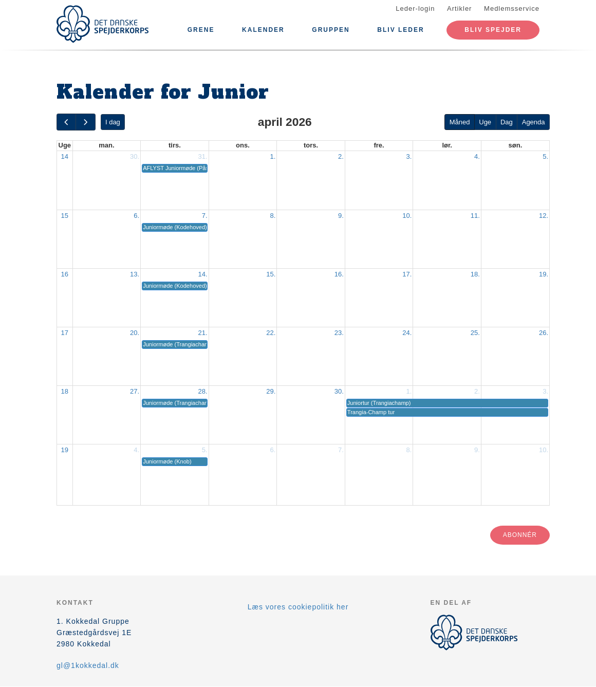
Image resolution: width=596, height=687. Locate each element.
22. (270, 333)
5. (545, 156)
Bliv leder (400, 29)
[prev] (66, 122)
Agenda (533, 122)
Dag (506, 122)
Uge (485, 122)
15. (270, 274)
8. (272, 215)
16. (339, 274)
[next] (85, 122)
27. (134, 391)
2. (341, 156)
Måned (460, 122)
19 (64, 450)
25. (475, 333)
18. (475, 274)
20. (134, 333)
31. (203, 156)
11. (475, 215)
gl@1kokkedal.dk (88, 665)
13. (134, 274)
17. (407, 274)
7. (205, 215)
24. (407, 333)
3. (409, 156)
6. (136, 215)
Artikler (459, 8)
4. (477, 156)
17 (64, 333)
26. (543, 333)
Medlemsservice (511, 8)
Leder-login (415, 8)
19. (543, 274)
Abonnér (520, 535)
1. (272, 156)
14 (64, 156)
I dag (112, 122)
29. (270, 391)
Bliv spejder (493, 29)
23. (339, 333)
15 (64, 215)
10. (407, 215)
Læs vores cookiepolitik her (298, 607)
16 (64, 274)
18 (64, 391)
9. (341, 215)
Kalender (263, 29)
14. (203, 274)
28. (203, 391)
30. (134, 156)
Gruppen (330, 29)
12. (543, 215)
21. (203, 333)
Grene (201, 29)
